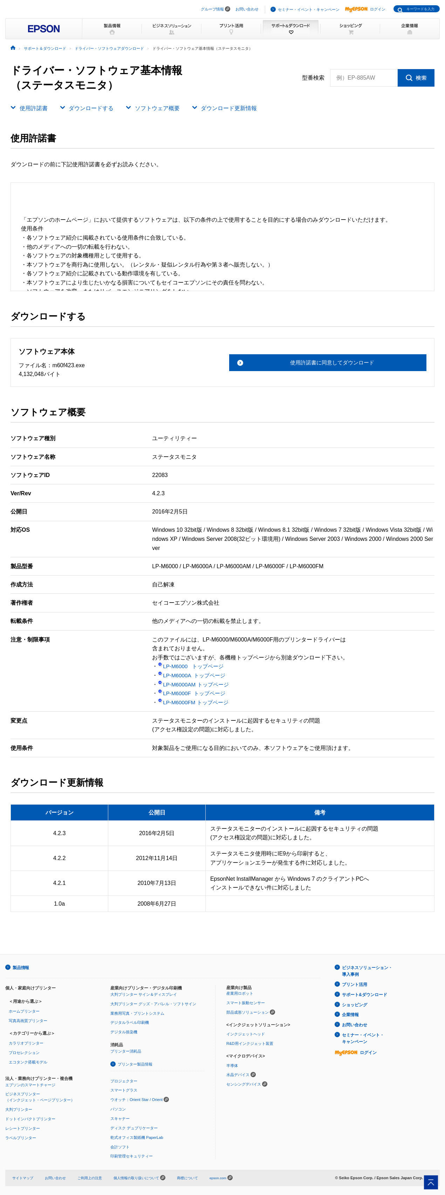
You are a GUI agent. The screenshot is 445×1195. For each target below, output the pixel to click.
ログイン (365, 9)
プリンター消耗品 (125, 1050)
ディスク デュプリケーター (134, 1126)
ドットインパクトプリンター (30, 1118)
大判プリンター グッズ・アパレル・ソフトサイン (153, 1003)
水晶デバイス (237, 1074)
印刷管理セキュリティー (131, 1155)
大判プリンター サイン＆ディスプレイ (143, 994)
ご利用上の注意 (95, 1176)
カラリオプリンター (26, 1043)
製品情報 (21, 967)
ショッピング (354, 1003)
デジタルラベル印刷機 (129, 1022)
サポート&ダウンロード (364, 993)
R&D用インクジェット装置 (249, 1043)
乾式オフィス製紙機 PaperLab (136, 1136)
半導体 (232, 1064)
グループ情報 (212, 9)
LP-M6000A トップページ (193, 675)
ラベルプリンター (20, 1136)
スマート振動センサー (245, 1002)
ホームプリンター (24, 1011)
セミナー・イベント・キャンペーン (309, 9)
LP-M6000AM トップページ (195, 684)
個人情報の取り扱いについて (148, 1176)
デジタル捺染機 (123, 1031)
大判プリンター (18, 1108)
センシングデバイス (243, 1083)
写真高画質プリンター (28, 1020)
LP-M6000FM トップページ (195, 702)
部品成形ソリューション (247, 1012)
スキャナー (120, 1117)
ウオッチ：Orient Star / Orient (136, 1098)
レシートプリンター (22, 1127)
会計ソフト (120, 1145)
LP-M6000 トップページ (192, 666)
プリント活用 (354, 983)
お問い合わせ (247, 9)
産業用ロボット (239, 993)
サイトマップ (23, 1176)
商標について (199, 1176)
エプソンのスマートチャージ (30, 1084)
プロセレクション (24, 1052)
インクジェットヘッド (245, 1034)
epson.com (232, 1176)
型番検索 (313, 78)
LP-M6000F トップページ (193, 693)
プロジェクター (123, 1080)
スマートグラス (123, 1089)
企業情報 (350, 1012)
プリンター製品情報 (135, 1063)
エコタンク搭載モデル (28, 1061)
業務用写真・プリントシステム (137, 1013)
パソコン (118, 1108)
